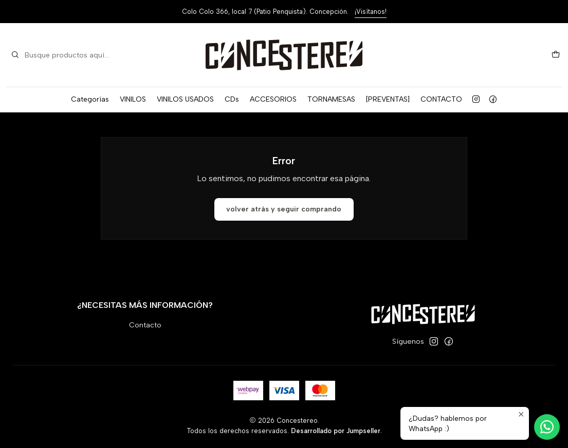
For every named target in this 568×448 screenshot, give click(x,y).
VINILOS (133, 99)
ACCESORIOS (273, 99)
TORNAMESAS (331, 99)
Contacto (145, 325)
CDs (232, 99)
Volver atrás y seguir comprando (283, 209)
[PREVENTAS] (388, 99)
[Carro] (555, 55)
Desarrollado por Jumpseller (335, 431)
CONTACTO (441, 99)
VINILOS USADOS (185, 99)
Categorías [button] (90, 99)
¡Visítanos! (371, 11)
